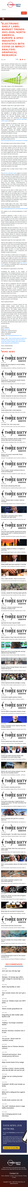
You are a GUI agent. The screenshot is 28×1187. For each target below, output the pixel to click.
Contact (12, 1175)
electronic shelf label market (10, 173)
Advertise (7, 1175)
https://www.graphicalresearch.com (13, 335)
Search (24, 13)
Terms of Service (18, 1175)
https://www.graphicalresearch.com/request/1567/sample (14, 208)
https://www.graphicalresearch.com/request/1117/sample (14, 140)
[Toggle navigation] (3, 18)
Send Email (7, 329)
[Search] (14, 9)
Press (2, 1175)
